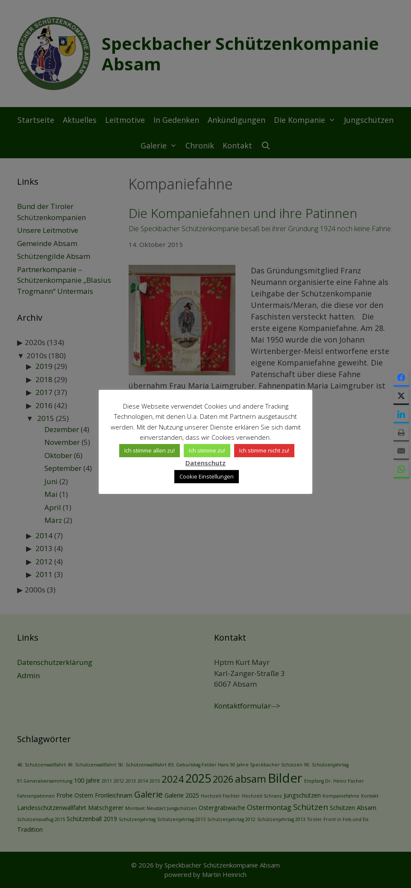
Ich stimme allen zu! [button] (149, 450)
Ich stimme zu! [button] (207, 450)
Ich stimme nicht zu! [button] (264, 450)
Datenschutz (205, 463)
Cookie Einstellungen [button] (206, 476)
